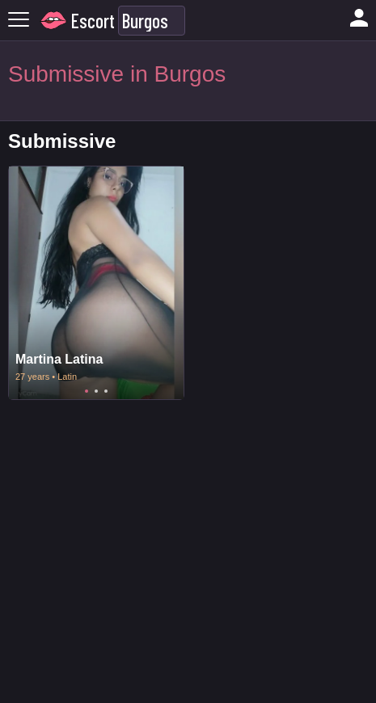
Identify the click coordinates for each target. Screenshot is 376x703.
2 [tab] (96, 391)
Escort (93, 21)
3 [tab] (106, 391)
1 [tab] (86, 391)
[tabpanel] (96, 282)
